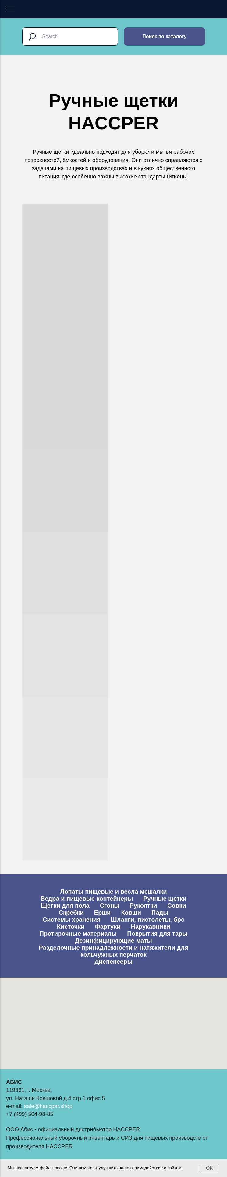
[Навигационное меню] (10, 9)
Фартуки (108, 926)
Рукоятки (143, 905)
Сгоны (109, 905)
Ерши (102, 912)
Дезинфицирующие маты (113, 940)
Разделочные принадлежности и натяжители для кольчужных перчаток (113, 951)
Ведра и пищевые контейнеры (87, 898)
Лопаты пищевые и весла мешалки (113, 891)
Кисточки (71, 926)
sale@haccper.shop (48, 1106)
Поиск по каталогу (164, 36)
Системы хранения (72, 919)
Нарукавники (150, 926)
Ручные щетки (164, 898)
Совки (176, 905)
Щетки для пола (65, 905)
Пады (159, 912)
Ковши (131, 912)
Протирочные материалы (78, 933)
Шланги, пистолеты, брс (147, 919)
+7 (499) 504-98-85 (29, 1114)
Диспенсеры (113, 961)
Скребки (71, 912)
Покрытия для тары (157, 933)
